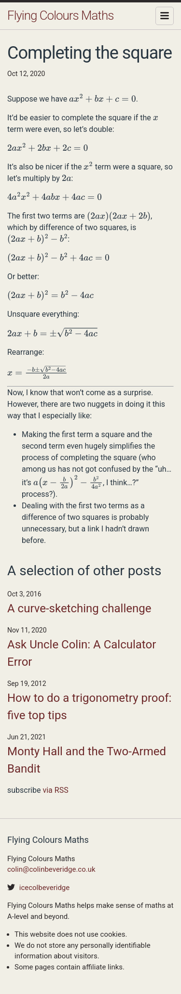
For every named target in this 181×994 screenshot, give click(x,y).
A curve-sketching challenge (79, 608)
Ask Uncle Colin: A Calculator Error (81, 653)
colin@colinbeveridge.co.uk (51, 869)
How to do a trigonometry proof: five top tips (89, 706)
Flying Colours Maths (60, 15)
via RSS (55, 790)
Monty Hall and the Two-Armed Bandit (86, 760)
